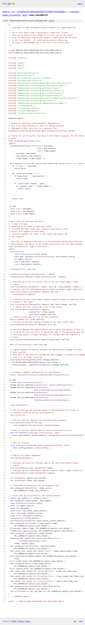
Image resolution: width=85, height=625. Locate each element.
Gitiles (14, 621)
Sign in (80, 4)
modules (74, 11)
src (13, 11)
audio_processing (11, 15)
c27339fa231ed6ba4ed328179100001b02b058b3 (41, 11)
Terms (27, 621)
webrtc (6, 11)
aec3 (25, 15)
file (51, 21)
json (81, 621)
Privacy (21, 621)
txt (75, 621)
